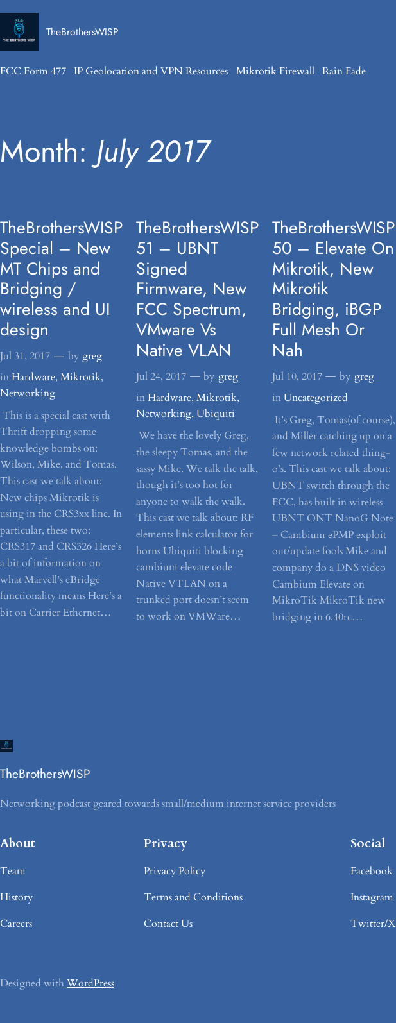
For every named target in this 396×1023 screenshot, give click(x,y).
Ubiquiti (215, 414)
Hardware (33, 377)
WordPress (90, 983)
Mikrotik (80, 377)
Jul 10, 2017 (297, 376)
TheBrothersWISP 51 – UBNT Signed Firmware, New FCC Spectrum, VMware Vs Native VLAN (197, 289)
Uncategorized (316, 398)
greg (92, 356)
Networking (27, 393)
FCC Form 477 (33, 71)
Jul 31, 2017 (25, 356)
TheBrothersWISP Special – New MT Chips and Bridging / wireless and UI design (61, 279)
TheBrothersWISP (82, 31)
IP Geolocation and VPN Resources (151, 71)
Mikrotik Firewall (275, 71)
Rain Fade (344, 71)
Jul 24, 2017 (161, 376)
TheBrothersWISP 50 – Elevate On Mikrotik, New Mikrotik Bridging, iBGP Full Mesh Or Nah (333, 289)
